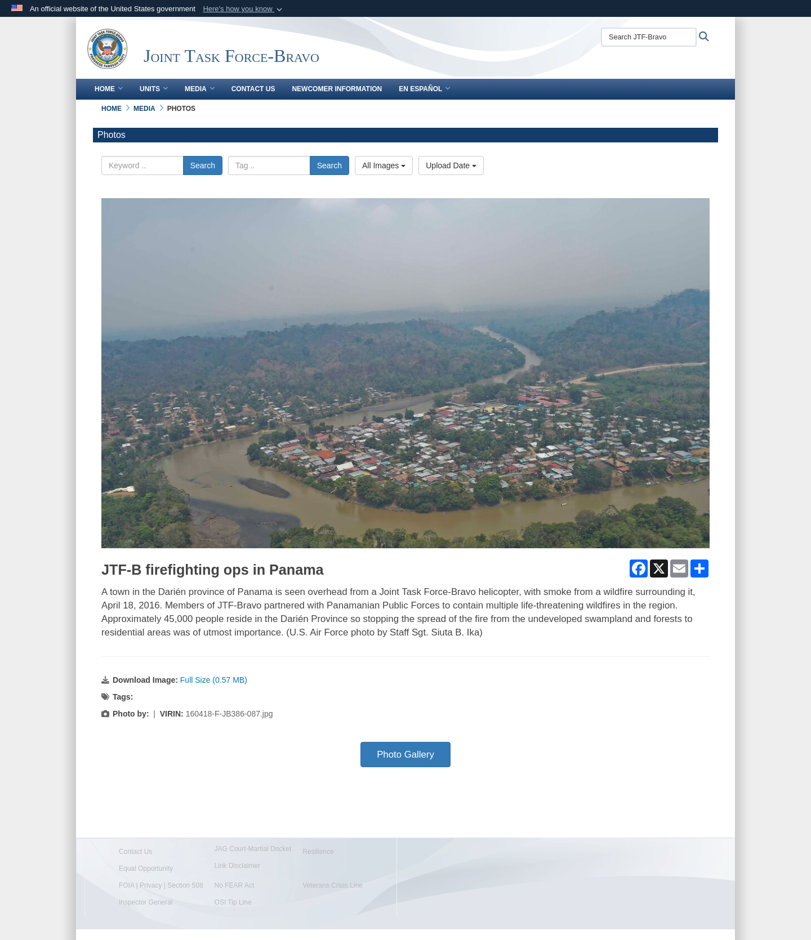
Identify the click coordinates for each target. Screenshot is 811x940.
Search (202, 165)
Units (154, 89)
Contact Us (253, 89)
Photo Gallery (405, 754)
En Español (424, 89)
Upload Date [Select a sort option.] (451, 165)
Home (109, 89)
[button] (243, 9)
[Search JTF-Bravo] (649, 37)
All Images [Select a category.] (384, 165)
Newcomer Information (337, 89)
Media (200, 89)
